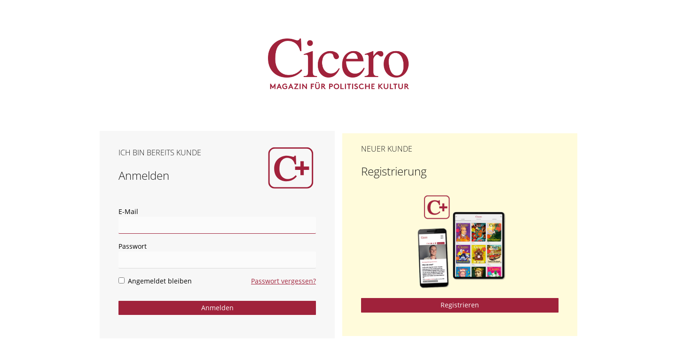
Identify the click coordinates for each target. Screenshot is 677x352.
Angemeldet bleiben (155, 280)
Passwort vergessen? (283, 280)
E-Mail (128, 211)
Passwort (132, 246)
